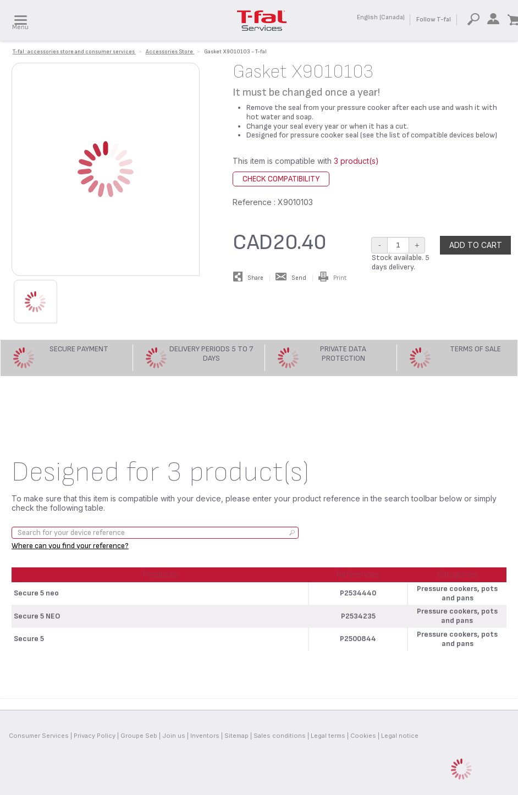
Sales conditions (280, 735)
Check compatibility (281, 179)
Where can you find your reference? (70, 545)
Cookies (363, 735)
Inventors (204, 735)
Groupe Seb (138, 735)
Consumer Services (39, 735)
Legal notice (399, 735)
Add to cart (475, 245)
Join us (173, 735)
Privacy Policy (94, 735)
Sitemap (236, 735)
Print (332, 277)
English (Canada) (381, 17)
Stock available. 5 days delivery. (400, 262)
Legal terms (328, 735)
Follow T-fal (433, 19)
